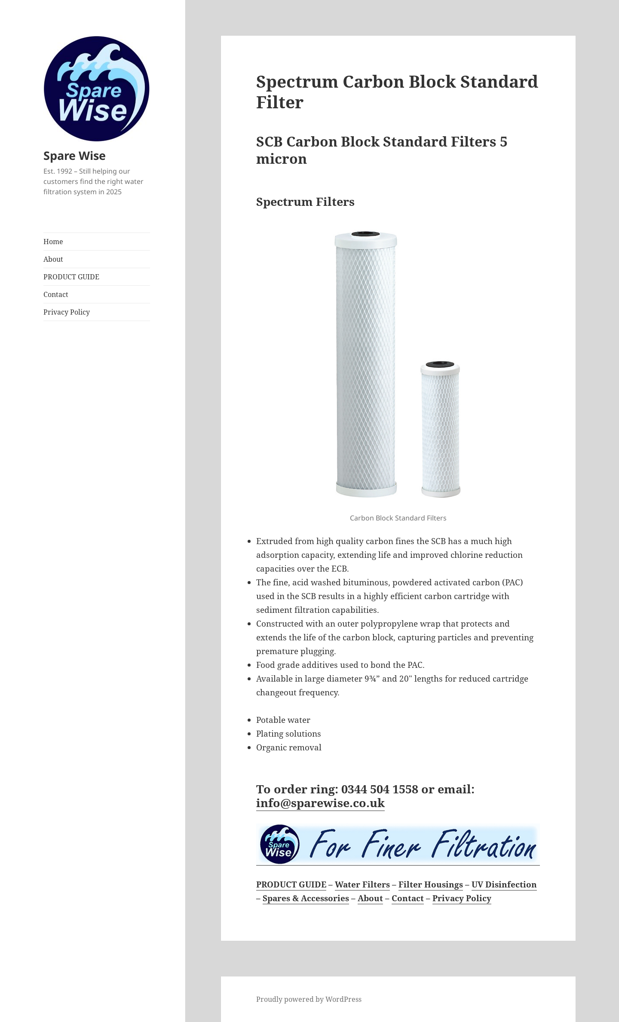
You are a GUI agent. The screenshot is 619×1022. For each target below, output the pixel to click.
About (53, 259)
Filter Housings (430, 884)
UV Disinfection (504, 884)
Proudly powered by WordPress (309, 999)
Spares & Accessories (306, 898)
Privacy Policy (66, 312)
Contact (55, 294)
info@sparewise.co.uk (320, 803)
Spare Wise (74, 155)
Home (53, 241)
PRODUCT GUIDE (71, 277)
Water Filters (362, 884)
